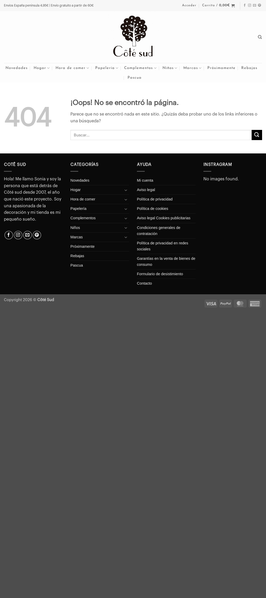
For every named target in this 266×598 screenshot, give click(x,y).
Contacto (144, 283)
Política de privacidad (155, 199)
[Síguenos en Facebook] (244, 5)
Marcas (192, 68)
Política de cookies (152, 208)
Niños (169, 68)
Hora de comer (72, 68)
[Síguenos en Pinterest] (259, 5)
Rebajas (249, 68)
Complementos (140, 68)
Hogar (42, 68)
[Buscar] (260, 37)
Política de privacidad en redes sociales (162, 246)
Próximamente (221, 68)
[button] (189, 5)
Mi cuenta (145, 180)
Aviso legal (146, 190)
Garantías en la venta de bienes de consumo (166, 261)
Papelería (106, 68)
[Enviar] (257, 135)
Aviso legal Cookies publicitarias (163, 218)
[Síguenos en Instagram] (249, 5)
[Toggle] (126, 190)
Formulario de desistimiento (160, 274)
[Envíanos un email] (254, 5)
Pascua (135, 78)
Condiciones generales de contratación (158, 231)
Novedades (16, 68)
